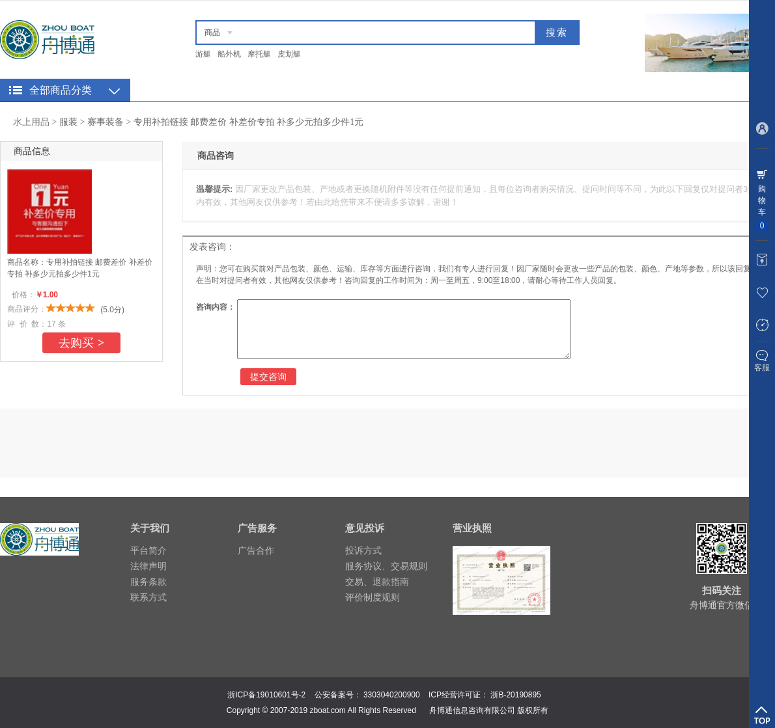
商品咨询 (215, 156)
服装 (68, 122)
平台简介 (148, 550)
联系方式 (148, 597)
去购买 (81, 342)
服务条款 (148, 581)
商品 (212, 32)
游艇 (203, 54)
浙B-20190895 (515, 694)
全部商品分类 (60, 90)
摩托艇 (259, 54)
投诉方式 (363, 550)
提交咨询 (268, 376)
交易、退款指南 (377, 581)
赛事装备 (105, 122)
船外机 (229, 54)
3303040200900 (391, 694)
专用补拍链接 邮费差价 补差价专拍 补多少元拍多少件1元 (249, 122)
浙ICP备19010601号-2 (266, 694)
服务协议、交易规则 (386, 566)
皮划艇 (289, 54)
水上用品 (31, 121)
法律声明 (148, 566)
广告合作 (256, 550)
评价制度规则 (372, 597)
